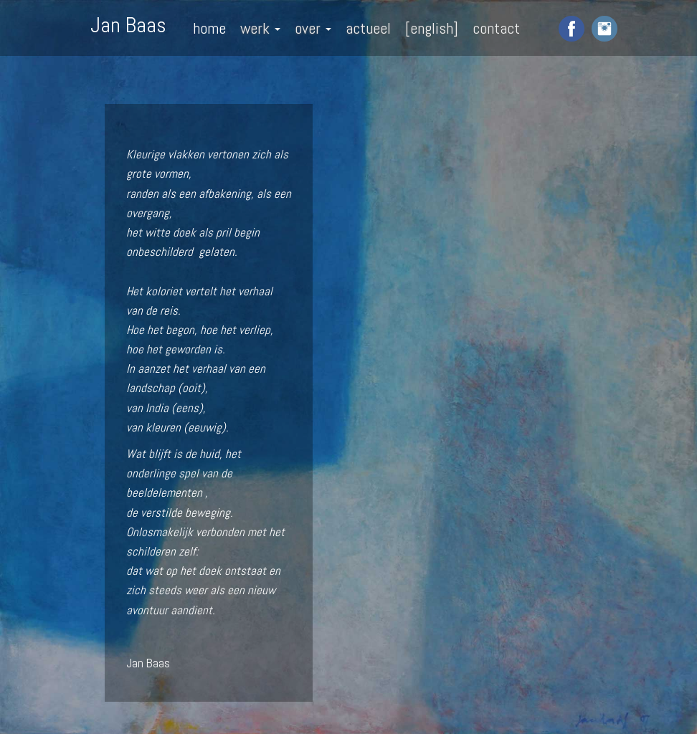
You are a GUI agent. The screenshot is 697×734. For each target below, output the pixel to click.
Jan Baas (128, 23)
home (209, 28)
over (313, 28)
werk (260, 28)
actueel (368, 28)
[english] (431, 28)
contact (496, 28)
